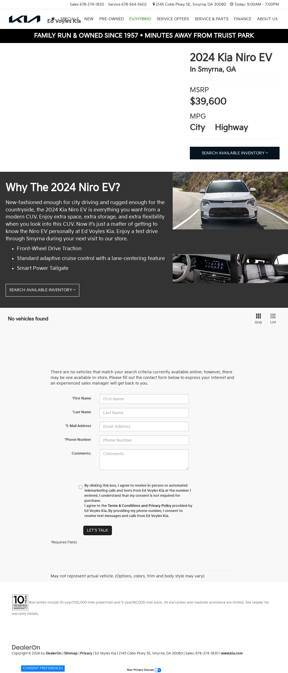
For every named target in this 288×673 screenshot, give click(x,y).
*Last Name (81, 412)
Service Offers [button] (173, 19)
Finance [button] (242, 19)
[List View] (273, 319)
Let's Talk (97, 530)
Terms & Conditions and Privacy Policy (139, 506)
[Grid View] (257, 319)
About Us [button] (267, 19)
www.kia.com (232, 653)
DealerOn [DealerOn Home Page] (54, 653)
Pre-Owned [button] (111, 19)
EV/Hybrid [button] (140, 19)
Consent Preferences (43, 668)
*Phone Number (77, 440)
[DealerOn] (26, 647)
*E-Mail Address (78, 426)
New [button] (89, 19)
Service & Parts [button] (211, 19)
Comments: (81, 453)
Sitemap (71, 653)
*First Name (81, 398)
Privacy (86, 653)
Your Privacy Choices (144, 670)
